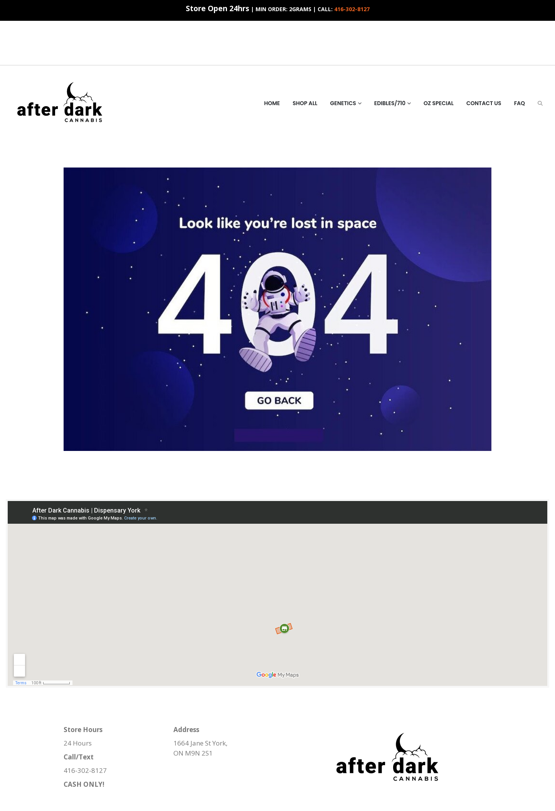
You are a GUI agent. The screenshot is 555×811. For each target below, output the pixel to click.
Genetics (343, 103)
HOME (272, 103)
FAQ (519, 103)
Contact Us (483, 103)
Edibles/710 (389, 103)
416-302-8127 (352, 9)
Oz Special (439, 103)
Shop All (305, 103)
